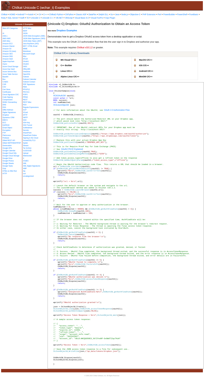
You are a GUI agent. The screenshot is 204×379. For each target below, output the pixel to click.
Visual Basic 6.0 (82, 18)
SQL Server (13, 18)
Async (5, 64)
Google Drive (7, 158)
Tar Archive (27, 148)
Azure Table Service (10, 74)
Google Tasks (8, 166)
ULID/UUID (27, 151)
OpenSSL (26, 74)
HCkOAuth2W (59, 95)
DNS (4, 105)
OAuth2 (26, 64)
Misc (25, 56)
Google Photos (8, 161)
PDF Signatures (29, 84)
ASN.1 (5, 36)
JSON (25, 33)
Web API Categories (10, 28)
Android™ (21, 14)
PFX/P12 (26, 89)
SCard (25, 112)
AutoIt (30, 14)
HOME (12, 14)
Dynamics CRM (8, 117)
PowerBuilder (169, 14)
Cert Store (6, 89)
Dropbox (6, 115)
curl (24, 174)
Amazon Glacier (9, 46)
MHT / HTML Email (30, 46)
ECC (4, 123)
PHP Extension (149, 14)
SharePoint (27, 133)
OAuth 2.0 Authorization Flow (117, 110)
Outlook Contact (29, 82)
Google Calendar (9, 151)
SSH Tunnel (27, 125)
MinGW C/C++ (145, 76)
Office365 (26, 69)
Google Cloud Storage (11, 156)
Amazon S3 (7, 49)
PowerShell (182, 14)
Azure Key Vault (9, 69)
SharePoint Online (30, 135)
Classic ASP (81, 14)
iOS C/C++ (144, 65)
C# (40, 14)
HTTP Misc (27, 28)
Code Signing (8, 97)
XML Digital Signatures (31, 166)
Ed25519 (6, 125)
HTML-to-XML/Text (10, 171)
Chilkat (4, 14)
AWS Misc (6, 41)
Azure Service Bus (10, 72)
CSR (4, 84)
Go (111, 14)
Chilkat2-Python (56, 14)
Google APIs (7, 148)
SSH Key (26, 123)
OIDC (25, 67)
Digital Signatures (9, 112)
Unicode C (35, 18)
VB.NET (59, 18)
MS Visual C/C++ (69, 60)
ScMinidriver (27, 128)
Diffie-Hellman (8, 110)
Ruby (3, 18)
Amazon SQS (8, 59)
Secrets (26, 130)
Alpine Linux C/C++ (70, 76)
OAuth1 (26, 61)
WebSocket (27, 156)
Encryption (7, 130)
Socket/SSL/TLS (29, 140)
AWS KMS (6, 38)
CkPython (69, 14)
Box (4, 79)
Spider (25, 143)
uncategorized (28, 176)
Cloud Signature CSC (11, 95)
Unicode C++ (48, 18)
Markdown (27, 51)
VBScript (69, 18)
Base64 (5, 77)
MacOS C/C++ (145, 60)
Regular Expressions (31, 107)
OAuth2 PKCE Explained (72, 149)
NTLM (25, 59)
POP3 (25, 95)
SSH (25, 120)
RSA (25, 105)
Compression (8, 100)
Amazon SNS (8, 56)
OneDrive (26, 72)
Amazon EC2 (8, 44)
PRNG (25, 97)
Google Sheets (8, 163)
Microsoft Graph (29, 54)
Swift (22, 18)
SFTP (25, 115)
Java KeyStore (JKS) (31, 44)
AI (3, 33)
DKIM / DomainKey (10, 102)
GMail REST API (9, 140)
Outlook (26, 77)
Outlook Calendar (29, 79)
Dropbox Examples (67, 30)
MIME (25, 49)
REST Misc (27, 102)
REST (25, 100)
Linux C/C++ (66, 71)
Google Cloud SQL (10, 153)
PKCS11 (26, 92)
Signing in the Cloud (30, 138)
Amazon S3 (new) (9, 51)
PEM (25, 87)
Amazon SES (8, 54)
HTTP (5, 174)
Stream (26, 146)
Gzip (4, 168)
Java (117, 14)
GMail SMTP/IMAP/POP (12, 143)
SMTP (25, 117)
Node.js (124, 14)
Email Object (7, 128)
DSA (4, 107)
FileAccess (7, 135)
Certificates (7, 92)
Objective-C (135, 14)
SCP (25, 110)
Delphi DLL (103, 14)
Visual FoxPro (97, 18)
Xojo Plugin (110, 18)
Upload (25, 153)
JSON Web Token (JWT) (32, 41)
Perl (159, 14)
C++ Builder (66, 65)
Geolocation (7, 146)
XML (25, 163)
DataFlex (92, 14)
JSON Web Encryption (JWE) (34, 36)
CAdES (5, 82)
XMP (25, 168)
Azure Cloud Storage (10, 67)
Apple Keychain (8, 61)
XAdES (26, 161)
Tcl (27, 18)
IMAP (25, 31)
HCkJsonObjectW (61, 105)
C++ (45, 14)
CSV (4, 87)
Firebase (6, 138)
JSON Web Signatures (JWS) (34, 38)
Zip (24, 171)
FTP (4, 133)
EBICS (5, 120)
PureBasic (193, 14)
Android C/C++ (146, 71)
